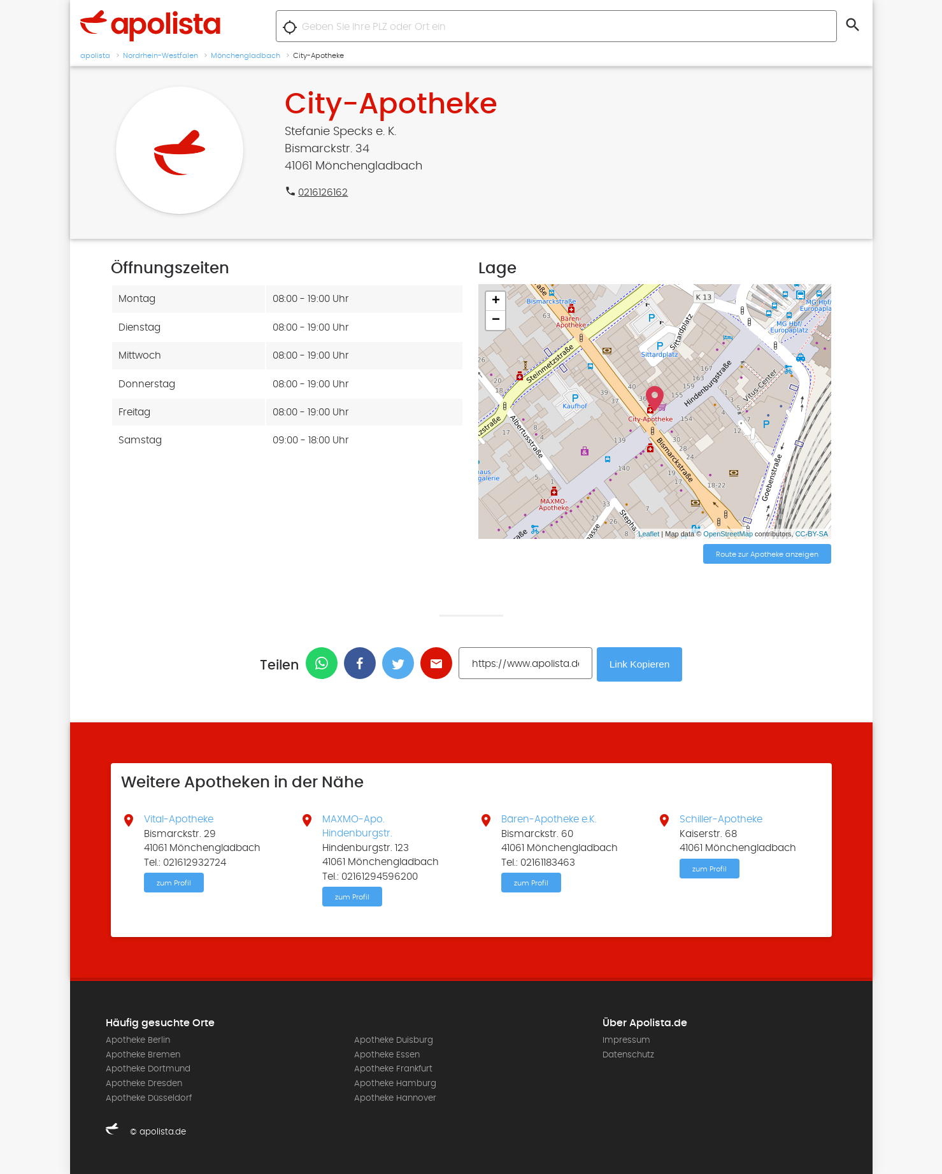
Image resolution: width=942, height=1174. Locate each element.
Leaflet (648, 534)
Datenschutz (628, 1054)
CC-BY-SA (812, 534)
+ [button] (496, 301)
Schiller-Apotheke (721, 818)
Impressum (626, 1040)
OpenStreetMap (728, 534)
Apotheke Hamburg (395, 1082)
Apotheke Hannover (395, 1097)
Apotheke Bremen (143, 1054)
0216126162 (323, 192)
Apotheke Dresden (144, 1082)
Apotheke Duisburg (393, 1040)
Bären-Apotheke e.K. (549, 818)
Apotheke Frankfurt (393, 1068)
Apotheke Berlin (138, 1040)
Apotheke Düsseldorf (149, 1097)
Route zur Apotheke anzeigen (767, 555)
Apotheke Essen (387, 1054)
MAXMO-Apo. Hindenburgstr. (357, 825)
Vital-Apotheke (178, 818)
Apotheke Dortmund (148, 1068)
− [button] (496, 320)
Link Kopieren (641, 663)
